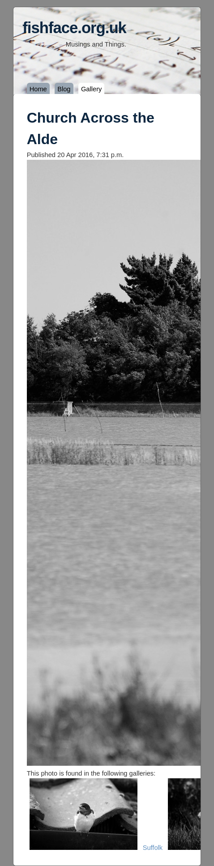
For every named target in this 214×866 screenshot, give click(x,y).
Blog (63, 89)
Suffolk (153, 847)
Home (38, 89)
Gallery (91, 89)
